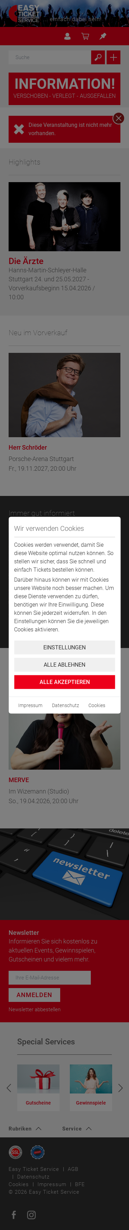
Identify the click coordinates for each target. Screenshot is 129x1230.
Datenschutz (65, 705)
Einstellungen (64, 647)
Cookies (96, 705)
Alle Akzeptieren (65, 681)
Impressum (30, 705)
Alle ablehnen (64, 664)
